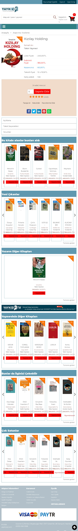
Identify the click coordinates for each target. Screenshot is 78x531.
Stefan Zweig (57, 227)
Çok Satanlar (10, 430)
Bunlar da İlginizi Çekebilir (19, 373)
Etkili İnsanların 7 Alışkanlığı (39, 404)
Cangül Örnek (67, 350)
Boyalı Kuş (10, 402)
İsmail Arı (10, 174)
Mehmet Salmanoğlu (27, 407)
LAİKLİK (67, 345)
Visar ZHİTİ (38, 350)
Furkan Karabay (25, 174)
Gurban (39, 169)
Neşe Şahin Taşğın (69, 407)
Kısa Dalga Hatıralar (21, 461)
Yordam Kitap (57, 230)
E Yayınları (10, 409)
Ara (55, 17)
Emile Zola (67, 174)
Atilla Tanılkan (53, 174)
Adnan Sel (9, 227)
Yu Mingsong (45, 227)
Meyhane (67, 169)
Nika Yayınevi (67, 409)
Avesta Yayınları (70, 466)
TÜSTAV (53, 176)
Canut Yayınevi (22, 230)
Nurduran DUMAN (11, 350)
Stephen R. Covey (40, 407)
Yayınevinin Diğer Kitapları (19, 316)
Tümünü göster (69, 243)
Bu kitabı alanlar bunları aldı (21, 140)
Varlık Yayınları (39, 409)
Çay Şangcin (22, 227)
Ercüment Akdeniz (55, 350)
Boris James (69, 464)
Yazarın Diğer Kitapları (17, 251)
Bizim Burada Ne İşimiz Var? (25, 171)
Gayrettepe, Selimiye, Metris (53, 171)
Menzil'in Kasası (39, 280)
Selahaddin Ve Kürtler (69, 461)
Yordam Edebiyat (68, 176)
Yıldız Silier (53, 407)
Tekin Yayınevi (10, 176)
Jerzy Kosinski (10, 407)
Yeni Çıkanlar (11, 194)
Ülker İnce (24, 350)
